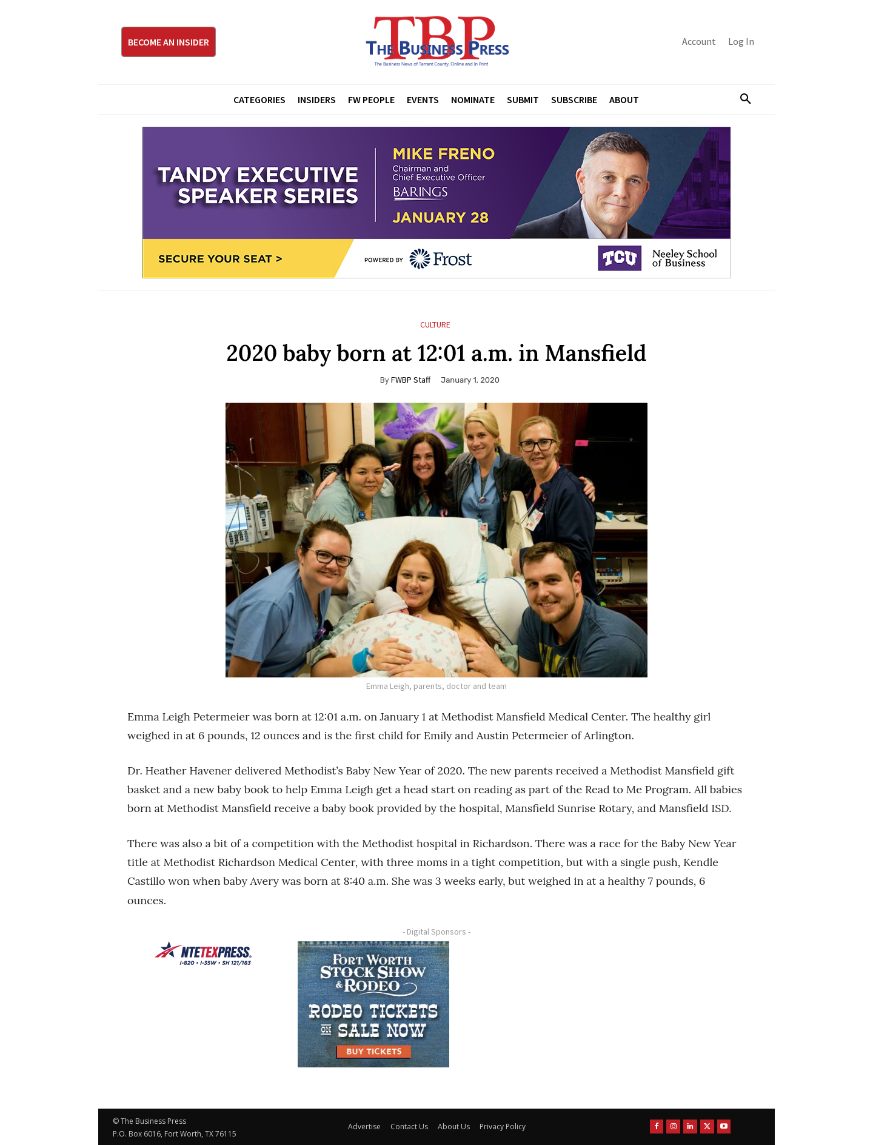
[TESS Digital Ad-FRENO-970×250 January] (436, 202)
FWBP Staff (410, 379)
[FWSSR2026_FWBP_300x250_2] (373, 1004)
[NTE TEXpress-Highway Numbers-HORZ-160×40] (203, 953)
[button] (740, 99)
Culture (435, 324)
